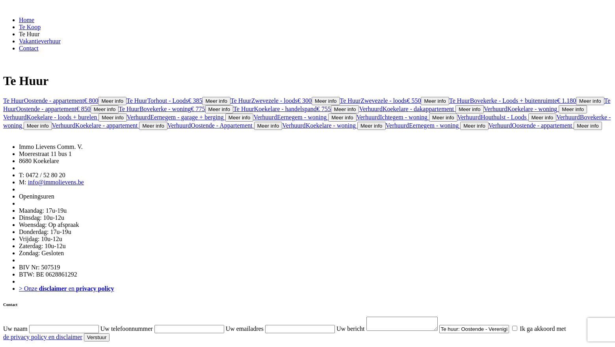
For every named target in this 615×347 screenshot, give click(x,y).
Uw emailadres (245, 331)
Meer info (112, 101)
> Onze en (66, 288)
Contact (29, 48)
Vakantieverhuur (40, 41)
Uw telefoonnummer (126, 331)
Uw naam (15, 331)
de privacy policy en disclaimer (42, 339)
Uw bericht (350, 331)
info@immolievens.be (56, 182)
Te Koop (30, 27)
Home (26, 20)
